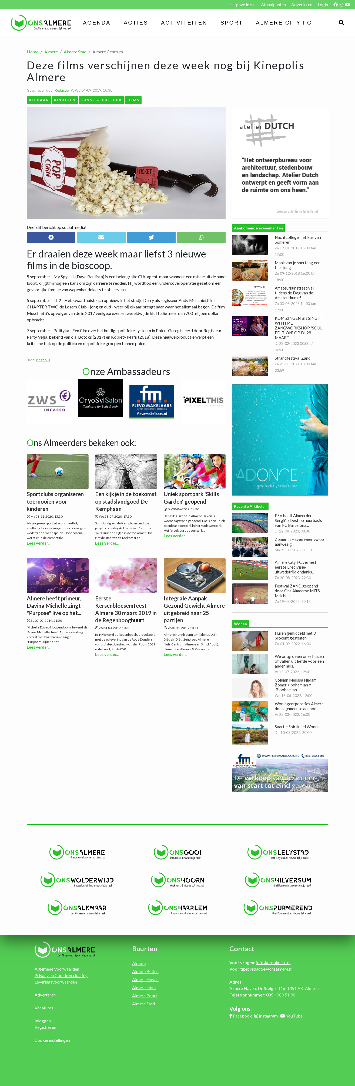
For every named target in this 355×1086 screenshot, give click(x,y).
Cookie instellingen (52, 1040)
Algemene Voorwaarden (57, 968)
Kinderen (65, 100)
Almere (51, 51)
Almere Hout (144, 987)
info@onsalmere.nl (273, 962)
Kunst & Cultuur (101, 100)
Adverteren (301, 4)
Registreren (45, 1027)
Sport (231, 23)
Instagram (268, 1015)
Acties (136, 23)
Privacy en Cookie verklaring (61, 975)
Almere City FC (284, 23)
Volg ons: (240, 1008)
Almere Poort (144, 995)
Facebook (242, 1015)
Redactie (62, 90)
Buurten (145, 948)
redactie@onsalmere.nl (271, 968)
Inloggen (43, 1020)
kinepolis (43, 360)
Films (133, 100)
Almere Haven (145, 979)
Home (32, 51)
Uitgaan (39, 100)
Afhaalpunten (273, 4)
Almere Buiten (145, 971)
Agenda (96, 23)
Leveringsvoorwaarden (56, 981)
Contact (241, 948)
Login (323, 4)
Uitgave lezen (243, 4)
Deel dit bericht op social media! (56, 227)
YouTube (294, 1015)
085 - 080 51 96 (280, 994)
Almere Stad (75, 51)
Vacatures (44, 1007)
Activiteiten (184, 23)
